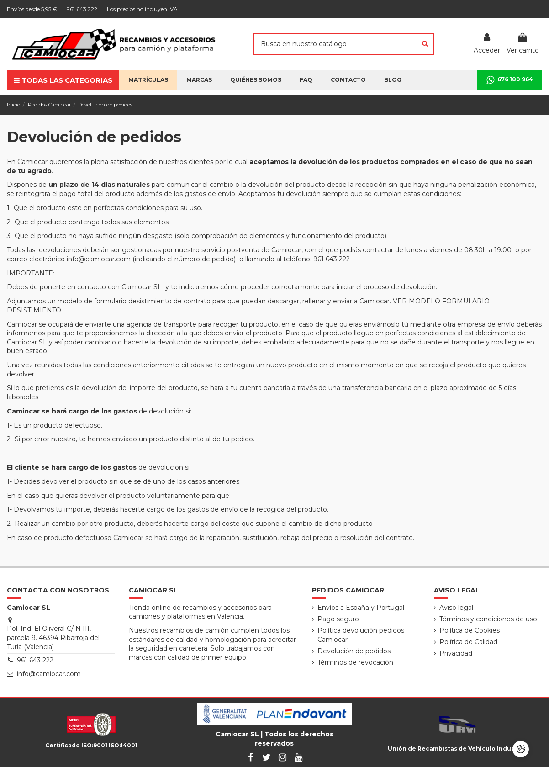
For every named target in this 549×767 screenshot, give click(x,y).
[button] (255, 80)
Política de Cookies (469, 630)
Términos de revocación (355, 662)
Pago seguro (338, 619)
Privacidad (455, 653)
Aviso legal (456, 607)
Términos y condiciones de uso (488, 619)
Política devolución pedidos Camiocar (360, 635)
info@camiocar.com (49, 674)
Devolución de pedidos (354, 651)
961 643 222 (83, 8)
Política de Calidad (468, 642)
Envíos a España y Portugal (360, 607)
